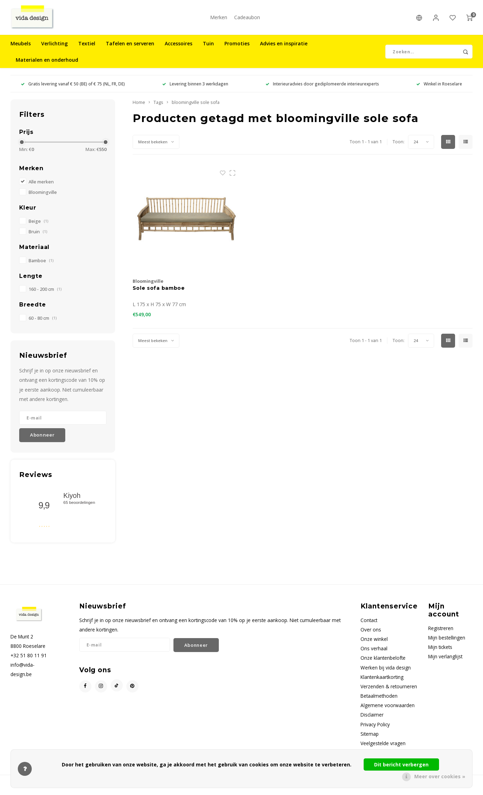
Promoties (237, 47)
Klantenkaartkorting (382, 680)
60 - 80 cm (43, 322)
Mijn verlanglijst (445, 660)
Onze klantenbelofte (383, 661)
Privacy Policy (375, 728)
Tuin (208, 47)
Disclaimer (372, 718)
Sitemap (370, 737)
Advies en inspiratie (283, 47)
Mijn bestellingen (446, 641)
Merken (218, 19)
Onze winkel (374, 642)
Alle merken (41, 185)
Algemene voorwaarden (388, 708)
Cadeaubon (247, 19)
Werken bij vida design (386, 671)
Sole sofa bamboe (159, 291)
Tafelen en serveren (130, 47)
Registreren (440, 631)
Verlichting (54, 47)
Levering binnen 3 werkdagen (195, 87)
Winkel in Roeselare (439, 87)
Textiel (86, 47)
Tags (158, 106)
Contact (369, 623)
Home (139, 106)
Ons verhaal (374, 652)
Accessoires (178, 47)
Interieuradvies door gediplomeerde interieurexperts (322, 87)
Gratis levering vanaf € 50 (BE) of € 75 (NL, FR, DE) (73, 87)
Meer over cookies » (439, 776)
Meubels (20, 47)
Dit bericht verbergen (401, 764)
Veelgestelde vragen (383, 746)
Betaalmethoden (379, 699)
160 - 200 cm (45, 293)
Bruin (38, 235)
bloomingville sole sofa (196, 106)
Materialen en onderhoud (47, 63)
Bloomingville (43, 196)
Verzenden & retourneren (389, 690)
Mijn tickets (440, 650)
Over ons (371, 633)
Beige (38, 225)
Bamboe (41, 264)
